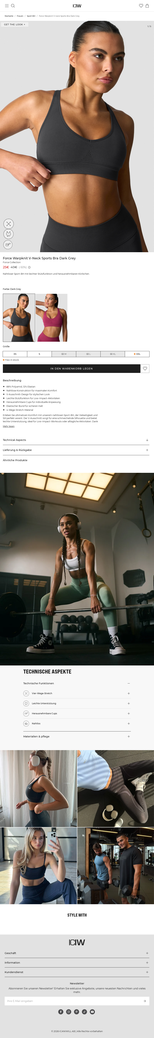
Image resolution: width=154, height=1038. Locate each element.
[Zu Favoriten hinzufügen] (145, 368)
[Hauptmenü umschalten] (7, 6)
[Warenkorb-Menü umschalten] (147, 6)
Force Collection (12, 262)
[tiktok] (84, 1011)
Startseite (9, 16)
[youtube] (92, 1011)
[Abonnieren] (144, 1001)
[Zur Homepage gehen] (77, 5)
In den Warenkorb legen (71, 368)
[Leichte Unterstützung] (7, 235)
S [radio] (39, 354)
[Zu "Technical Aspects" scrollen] (76, 440)
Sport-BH (31, 16)
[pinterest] (76, 1011)
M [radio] (63, 354)
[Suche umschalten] (13, 6)
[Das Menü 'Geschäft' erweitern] (77, 953)
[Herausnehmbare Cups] (7, 245)
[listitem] (19, 318)
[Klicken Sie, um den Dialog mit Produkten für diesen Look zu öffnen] (38, 788)
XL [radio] (113, 354)
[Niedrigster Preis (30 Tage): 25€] (29, 267)
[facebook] (60, 1011)
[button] (76, 450)
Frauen (20, 16)
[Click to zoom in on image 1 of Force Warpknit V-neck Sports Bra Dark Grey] (77, 136)
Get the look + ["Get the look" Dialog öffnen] (14, 24)
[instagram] (68, 1011)
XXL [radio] (138, 354)
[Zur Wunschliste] (141, 6)
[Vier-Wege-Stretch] (7, 225)
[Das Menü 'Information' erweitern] (77, 962)
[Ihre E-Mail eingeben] (72, 1001)
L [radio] (88, 354)
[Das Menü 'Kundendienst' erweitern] (77, 972)
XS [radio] (15, 354)
